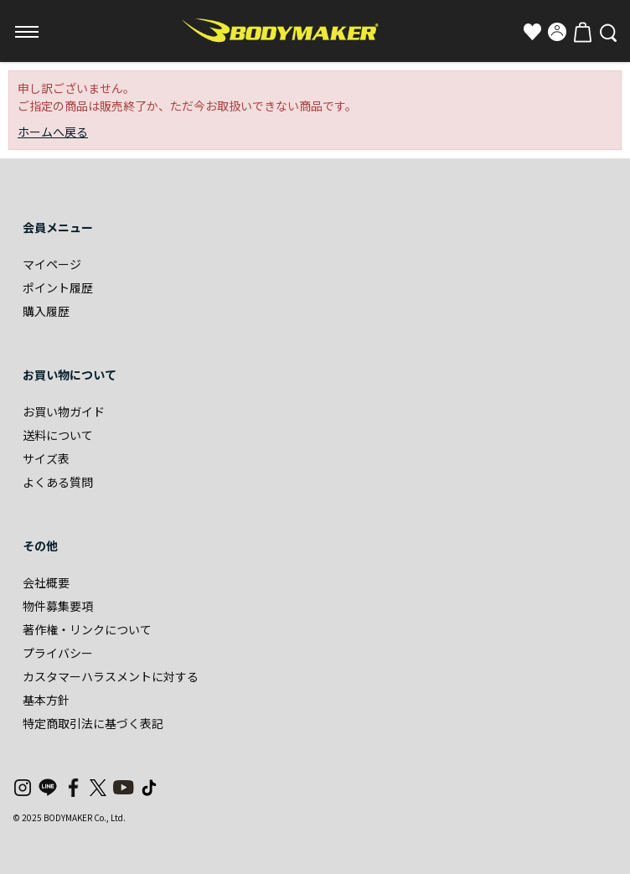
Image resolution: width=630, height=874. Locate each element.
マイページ (52, 264)
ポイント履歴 (58, 287)
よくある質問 (58, 481)
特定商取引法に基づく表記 (93, 723)
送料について (58, 435)
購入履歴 (46, 311)
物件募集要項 (58, 605)
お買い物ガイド (64, 411)
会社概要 (46, 582)
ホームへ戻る (53, 131)
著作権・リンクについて (87, 629)
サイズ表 (46, 458)
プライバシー (58, 652)
